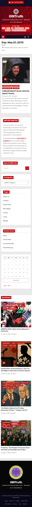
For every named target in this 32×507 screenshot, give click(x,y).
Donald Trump (20, 303)
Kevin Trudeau (15, 85)
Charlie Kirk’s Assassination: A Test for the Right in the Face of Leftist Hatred (15, 370)
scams (27, 28)
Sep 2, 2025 (6, 413)
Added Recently (6, 85)
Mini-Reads (6, 209)
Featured (5, 306)
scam (8, 28)
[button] (29, 37)
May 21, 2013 (8, 96)
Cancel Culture (11, 303)
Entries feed (7, 239)
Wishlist (5, 221)
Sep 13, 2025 (7, 374)
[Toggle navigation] (25, 37)
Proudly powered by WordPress (10, 495)
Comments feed (8, 244)
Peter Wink (7, 30)
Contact (6, 201)
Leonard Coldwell (19, 28)
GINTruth (16, 16)
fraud (3, 28)
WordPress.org (8, 248)
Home (3, 45)
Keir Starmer (12, 306)
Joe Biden (11, 385)
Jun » (9, 286)
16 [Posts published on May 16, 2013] (19, 268)
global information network (19, 30)
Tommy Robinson (12, 308)
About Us (6, 197)
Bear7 (15, 96)
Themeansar (15, 497)
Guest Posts (7, 205)
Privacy (5, 213)
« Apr (4, 286)
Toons (5, 217)
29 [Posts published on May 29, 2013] (16, 276)
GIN (12, 28)
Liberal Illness (12, 345)
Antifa (4, 303)
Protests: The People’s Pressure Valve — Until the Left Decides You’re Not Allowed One (16, 450)
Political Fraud (20, 306)
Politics (5, 308)
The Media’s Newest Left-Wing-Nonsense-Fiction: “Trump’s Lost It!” (14, 409)
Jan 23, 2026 (7, 334)
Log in (5, 235)
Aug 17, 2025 (7, 453)
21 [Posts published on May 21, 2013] (12, 272)
